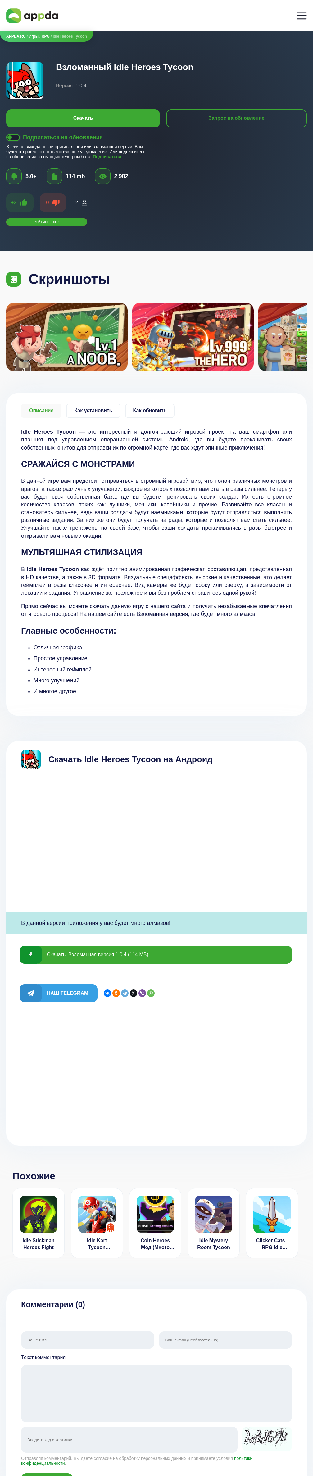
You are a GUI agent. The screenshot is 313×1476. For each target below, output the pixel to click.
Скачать (83, 118)
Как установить (93, 410)
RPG (46, 36)
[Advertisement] (156, 845)
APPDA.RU (16, 36)
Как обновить (150, 410)
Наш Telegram (67, 993)
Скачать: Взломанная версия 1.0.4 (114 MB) (97, 954)
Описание (41, 410)
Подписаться (107, 156)
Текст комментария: (156, 1389)
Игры (34, 36)
